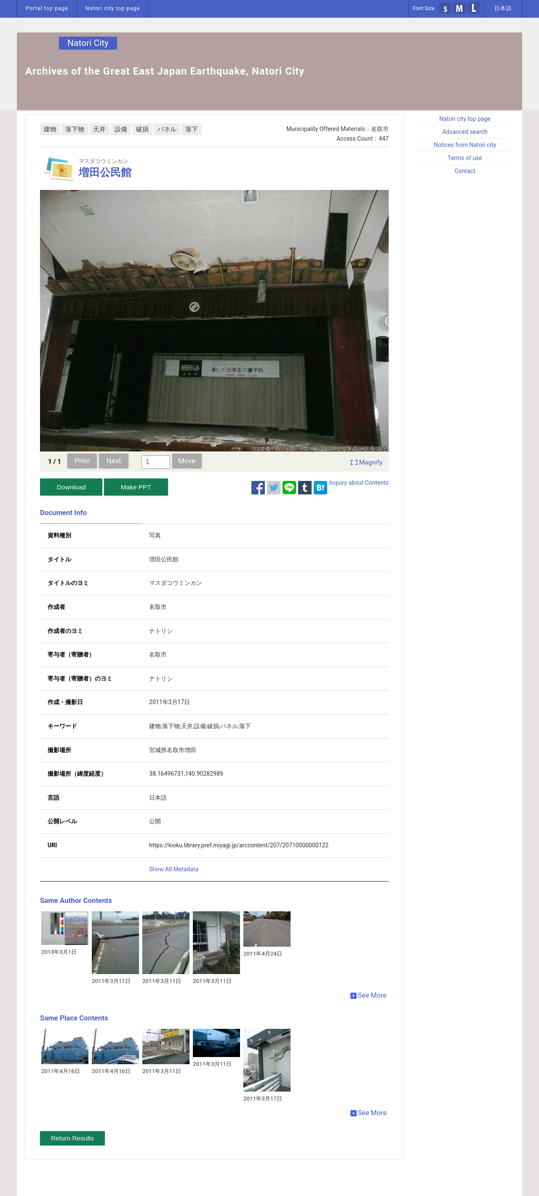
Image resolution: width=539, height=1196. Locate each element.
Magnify (370, 462)
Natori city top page (112, 8)
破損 (142, 129)
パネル (166, 129)
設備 (121, 129)
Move (186, 461)
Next (114, 461)
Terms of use (465, 158)
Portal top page (47, 8)
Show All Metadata (173, 869)
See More (368, 995)
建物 (50, 129)
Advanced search (464, 131)
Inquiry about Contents (359, 482)
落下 (191, 129)
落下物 (74, 129)
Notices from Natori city (465, 144)
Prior (82, 461)
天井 (99, 129)
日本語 (503, 8)
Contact (465, 171)
